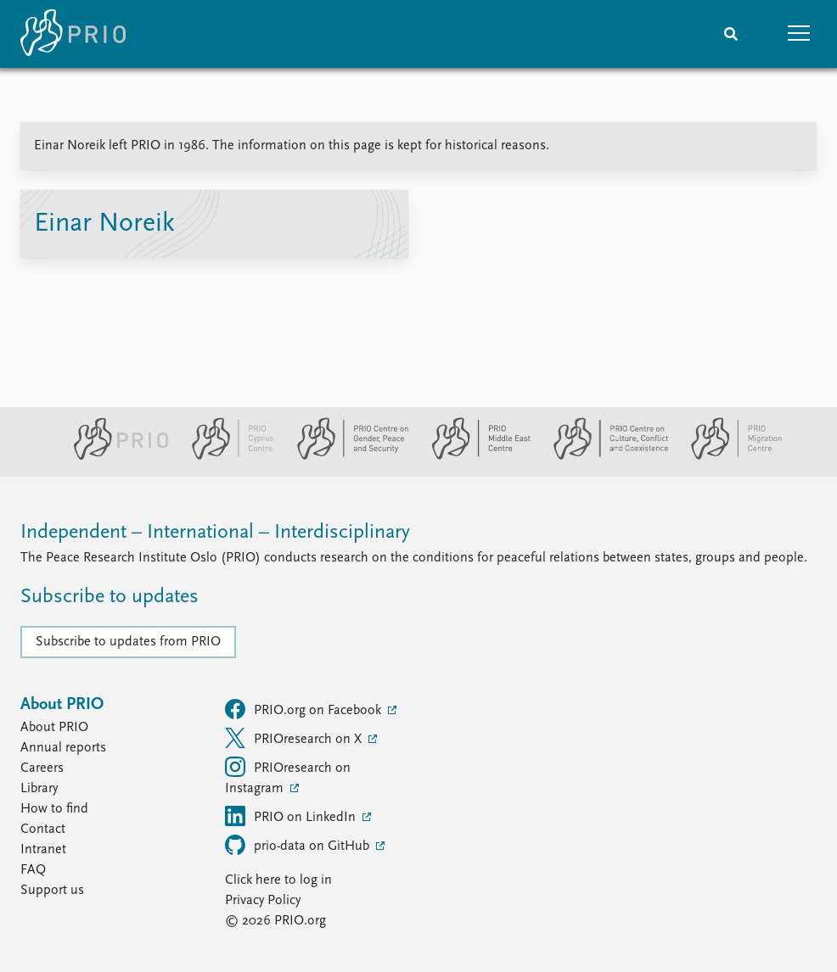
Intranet (43, 850)
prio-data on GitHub (299, 845)
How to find (54, 809)
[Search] (731, 34)
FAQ (33, 870)
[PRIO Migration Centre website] (727, 456)
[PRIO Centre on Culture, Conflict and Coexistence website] (604, 456)
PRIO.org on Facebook (305, 709)
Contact (42, 829)
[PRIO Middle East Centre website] (474, 456)
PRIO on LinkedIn (292, 816)
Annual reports (63, 748)
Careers (42, 768)
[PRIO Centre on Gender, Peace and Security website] (345, 456)
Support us (52, 890)
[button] (799, 34)
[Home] (73, 34)
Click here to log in (278, 880)
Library (39, 789)
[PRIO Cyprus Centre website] (225, 456)
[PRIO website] (114, 456)
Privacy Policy (263, 901)
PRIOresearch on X (295, 738)
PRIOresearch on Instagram (288, 776)
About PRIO (54, 728)
